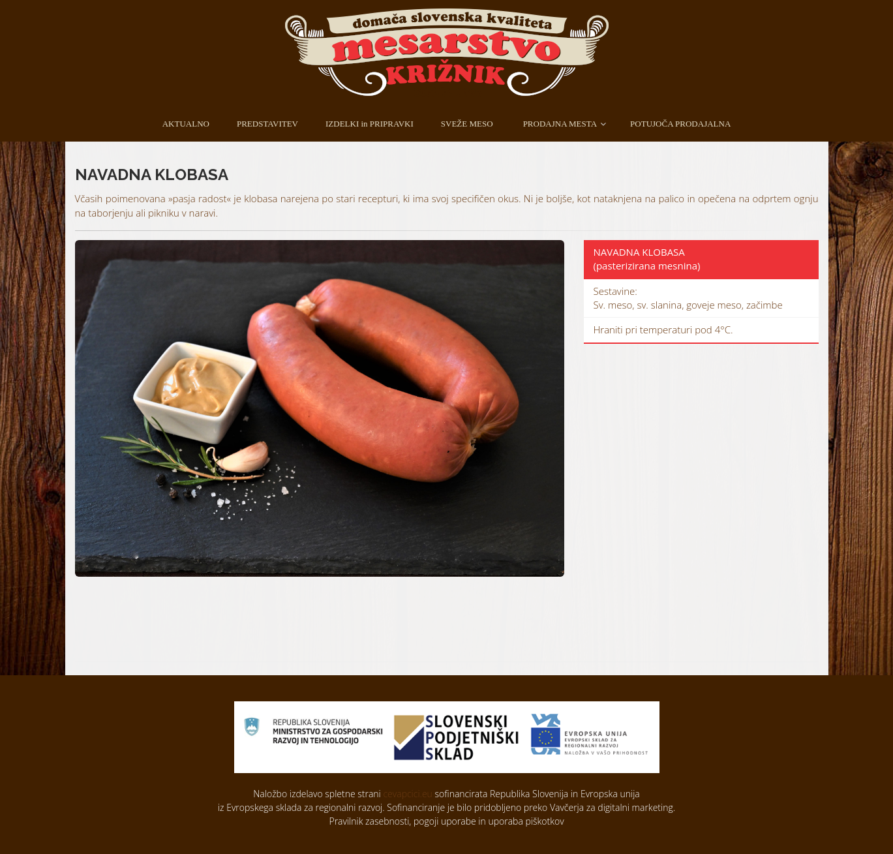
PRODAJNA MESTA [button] (560, 124)
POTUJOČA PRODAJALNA (680, 124)
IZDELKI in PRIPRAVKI (369, 124)
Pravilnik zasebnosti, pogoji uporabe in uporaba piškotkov (446, 821)
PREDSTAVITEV (267, 124)
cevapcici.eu (407, 793)
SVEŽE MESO (467, 124)
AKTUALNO (185, 124)
